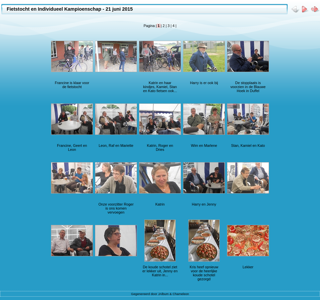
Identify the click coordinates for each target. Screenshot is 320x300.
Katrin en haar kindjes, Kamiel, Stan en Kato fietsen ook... (160, 87)
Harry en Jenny (204, 204)
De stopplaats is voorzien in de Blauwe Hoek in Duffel (248, 87)
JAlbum (163, 294)
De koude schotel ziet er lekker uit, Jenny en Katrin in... (160, 271)
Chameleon (181, 294)
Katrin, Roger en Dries (160, 147)
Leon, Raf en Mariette (116, 145)
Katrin (160, 204)
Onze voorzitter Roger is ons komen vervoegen (116, 208)
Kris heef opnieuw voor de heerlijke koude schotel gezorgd (204, 273)
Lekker (248, 267)
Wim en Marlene (204, 145)
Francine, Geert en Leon (72, 147)
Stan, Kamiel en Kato (248, 145)
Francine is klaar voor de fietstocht (72, 85)
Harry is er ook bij (204, 83)
